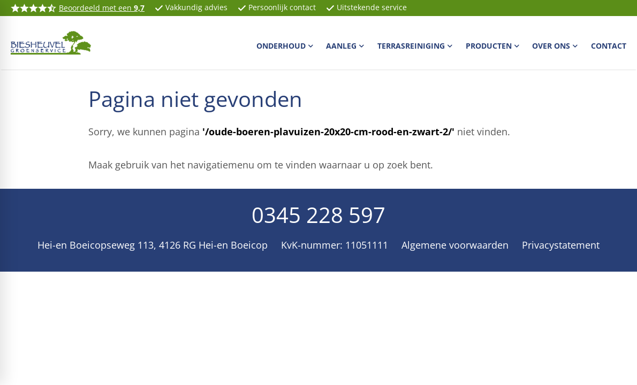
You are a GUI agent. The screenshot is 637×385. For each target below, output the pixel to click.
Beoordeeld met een (102, 8)
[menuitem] (286, 45)
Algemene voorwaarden (455, 244)
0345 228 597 (318, 215)
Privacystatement (561, 244)
